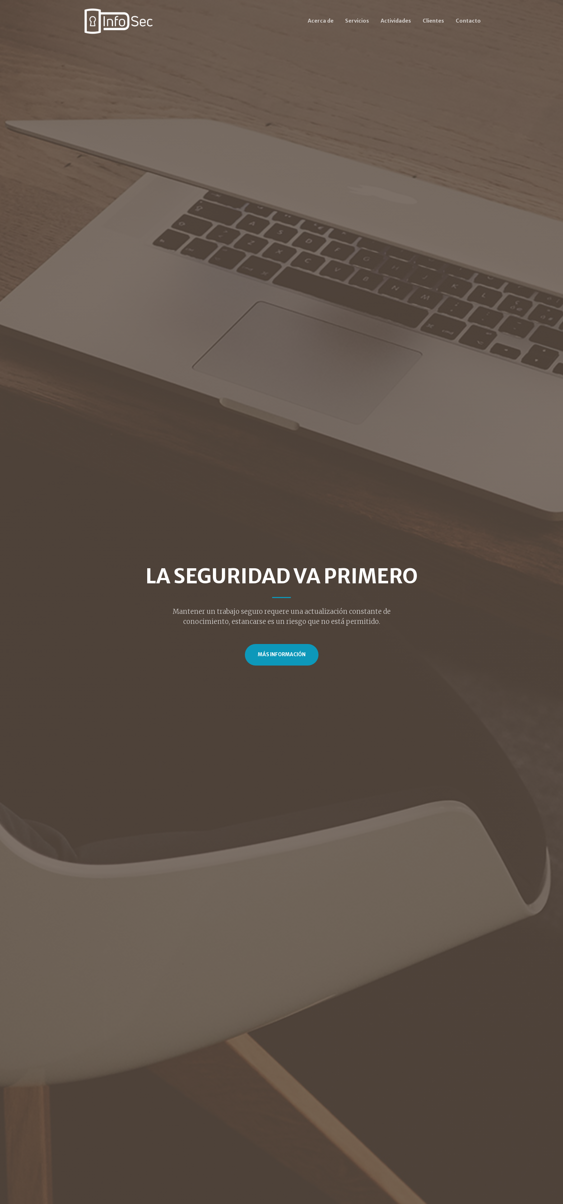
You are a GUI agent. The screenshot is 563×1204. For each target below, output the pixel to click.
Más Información (282, 655)
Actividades (396, 21)
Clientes (433, 21)
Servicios (357, 21)
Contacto (468, 21)
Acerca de (321, 21)
